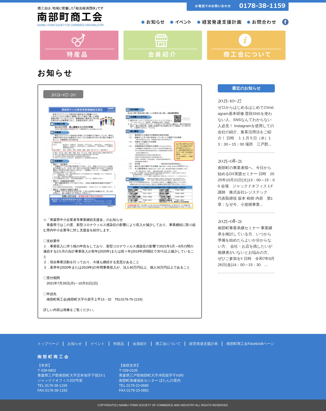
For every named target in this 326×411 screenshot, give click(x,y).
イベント (97, 344)
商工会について (168, 344)
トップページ (48, 344)
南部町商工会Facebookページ (250, 344)
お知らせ (74, 344)
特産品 (118, 344)
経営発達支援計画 (203, 344)
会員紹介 (140, 344)
